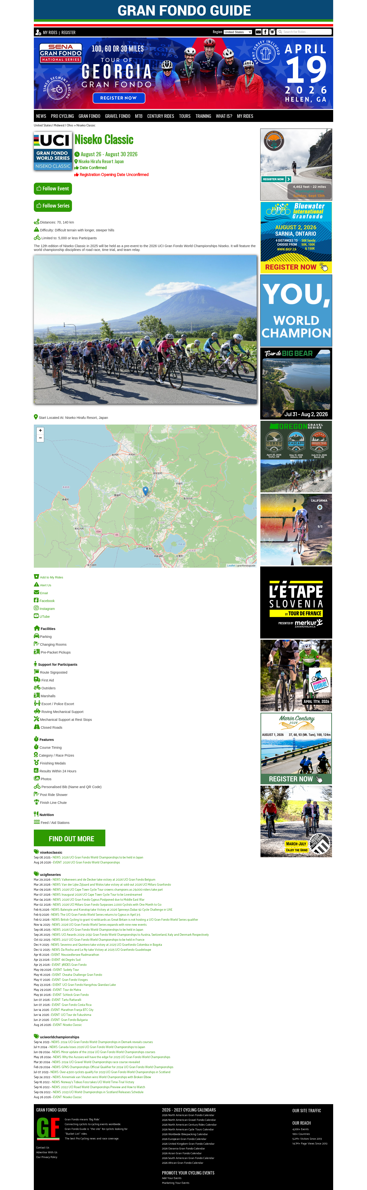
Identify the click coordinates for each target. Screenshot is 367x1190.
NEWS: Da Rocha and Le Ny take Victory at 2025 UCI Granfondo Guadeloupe (101, 949)
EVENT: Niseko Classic (67, 1025)
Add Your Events (172, 1178)
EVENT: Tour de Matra (67, 990)
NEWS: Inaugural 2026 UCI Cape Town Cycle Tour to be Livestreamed (97, 894)
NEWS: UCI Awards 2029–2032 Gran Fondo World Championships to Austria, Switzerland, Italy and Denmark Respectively (130, 934)
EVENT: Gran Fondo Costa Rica (72, 1005)
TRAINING (203, 115)
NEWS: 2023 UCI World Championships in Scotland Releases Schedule (98, 1092)
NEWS (41, 115)
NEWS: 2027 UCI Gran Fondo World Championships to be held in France (98, 939)
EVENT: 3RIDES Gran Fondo (69, 964)
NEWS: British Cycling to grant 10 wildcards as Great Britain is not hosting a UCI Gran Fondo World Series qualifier (125, 919)
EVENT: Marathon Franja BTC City (72, 1010)
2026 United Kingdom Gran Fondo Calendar (188, 1144)
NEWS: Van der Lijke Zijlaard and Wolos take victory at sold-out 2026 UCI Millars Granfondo (112, 884)
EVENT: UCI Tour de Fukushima (71, 1015)
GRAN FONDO (89, 115)
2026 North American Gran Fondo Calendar (188, 1115)
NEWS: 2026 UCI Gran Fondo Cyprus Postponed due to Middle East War (98, 899)
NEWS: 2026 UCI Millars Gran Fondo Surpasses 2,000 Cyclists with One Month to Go (107, 904)
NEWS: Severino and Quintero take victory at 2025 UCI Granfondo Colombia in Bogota (106, 944)
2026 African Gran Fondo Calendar (182, 1163)
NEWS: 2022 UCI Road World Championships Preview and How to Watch (98, 1087)
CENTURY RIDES (160, 115)
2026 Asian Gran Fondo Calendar (182, 1153)
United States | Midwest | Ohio (53, 125)
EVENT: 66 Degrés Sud (66, 959)
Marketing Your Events (175, 1183)
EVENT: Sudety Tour (66, 969)
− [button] (40, 438)
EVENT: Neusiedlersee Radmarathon (75, 954)
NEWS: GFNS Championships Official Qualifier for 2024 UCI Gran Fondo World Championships (112, 1067)
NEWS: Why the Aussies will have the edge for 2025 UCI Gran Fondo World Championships (111, 1057)
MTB (139, 115)
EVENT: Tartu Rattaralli (66, 1000)
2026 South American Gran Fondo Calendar (188, 1158)
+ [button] (40, 431)
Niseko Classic (85, 125)
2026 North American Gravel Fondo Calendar (189, 1120)
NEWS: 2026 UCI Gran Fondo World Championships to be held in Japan (98, 857)
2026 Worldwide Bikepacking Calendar (185, 1134)
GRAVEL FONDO (117, 115)
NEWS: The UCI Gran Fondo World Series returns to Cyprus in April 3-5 (95, 914)
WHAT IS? (224, 115)
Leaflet (231, 565)
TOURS (185, 115)
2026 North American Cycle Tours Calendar (188, 1129)
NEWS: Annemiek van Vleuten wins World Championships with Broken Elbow (102, 1077)
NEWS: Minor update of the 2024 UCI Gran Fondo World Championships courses (103, 1052)
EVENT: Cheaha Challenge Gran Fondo (77, 974)
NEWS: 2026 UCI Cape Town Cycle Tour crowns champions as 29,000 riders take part (108, 889)
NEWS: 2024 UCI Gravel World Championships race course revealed (96, 1062)
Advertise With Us (46, 1152)
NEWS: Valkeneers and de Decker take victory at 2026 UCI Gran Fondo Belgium (104, 879)
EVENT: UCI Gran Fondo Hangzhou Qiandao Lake (84, 984)
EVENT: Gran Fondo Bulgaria (69, 1020)
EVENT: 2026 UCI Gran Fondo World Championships (86, 862)
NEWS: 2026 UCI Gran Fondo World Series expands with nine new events (99, 924)
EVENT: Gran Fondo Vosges (70, 979)
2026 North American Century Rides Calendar (189, 1124)
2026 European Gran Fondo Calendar (184, 1139)
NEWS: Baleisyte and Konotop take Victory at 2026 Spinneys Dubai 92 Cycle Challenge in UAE (111, 909)
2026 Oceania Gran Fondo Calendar (183, 1148)
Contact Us (42, 1147)
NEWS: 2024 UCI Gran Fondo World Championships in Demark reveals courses (102, 1042)
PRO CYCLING (62, 115)
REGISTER (68, 32)
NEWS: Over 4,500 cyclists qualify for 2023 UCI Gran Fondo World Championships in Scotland (110, 1072)
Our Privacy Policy (46, 1157)
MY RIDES (50, 32)
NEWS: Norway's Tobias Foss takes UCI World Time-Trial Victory (93, 1082)
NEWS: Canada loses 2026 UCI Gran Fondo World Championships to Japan (97, 1047)
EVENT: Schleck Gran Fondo (71, 995)
